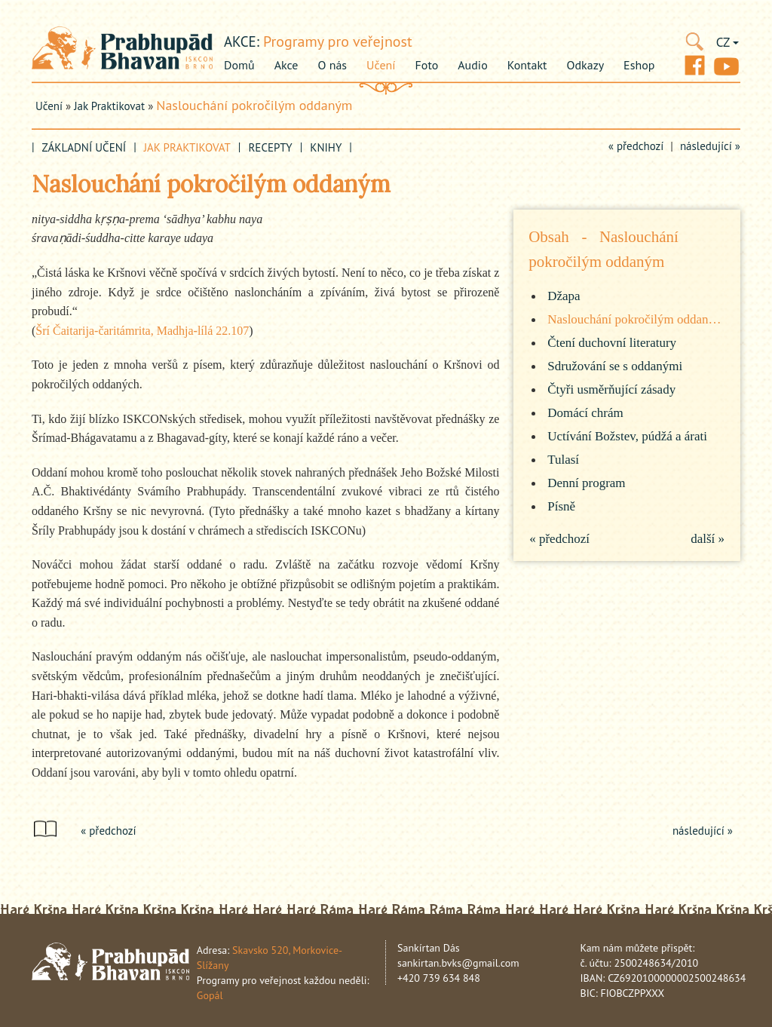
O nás (332, 64)
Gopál (210, 995)
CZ (727, 42)
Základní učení (84, 147)
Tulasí (563, 459)
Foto (427, 64)
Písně (561, 506)
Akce (286, 64)
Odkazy (586, 64)
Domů (239, 64)
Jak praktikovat (109, 106)
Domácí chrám (585, 413)
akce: (241, 41)
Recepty (270, 147)
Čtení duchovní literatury (611, 343)
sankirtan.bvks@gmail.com (458, 963)
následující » (710, 146)
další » (708, 539)
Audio (472, 64)
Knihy (326, 147)
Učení (380, 64)
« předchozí (636, 146)
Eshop (638, 64)
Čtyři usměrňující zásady (611, 389)
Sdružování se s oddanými (614, 366)
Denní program (586, 483)
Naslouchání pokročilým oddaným (254, 105)
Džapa (563, 296)
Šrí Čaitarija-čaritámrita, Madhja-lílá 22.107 (142, 330)
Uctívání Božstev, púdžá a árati (627, 436)
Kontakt (527, 64)
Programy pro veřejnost (337, 41)
